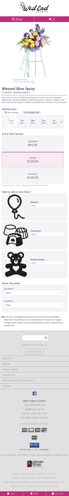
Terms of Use (52, 486)
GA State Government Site (44, 478)
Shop (17, 19)
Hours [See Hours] (57, 493)
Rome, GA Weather (21, 478)
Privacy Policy (17, 486)
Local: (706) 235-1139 (34, 413)
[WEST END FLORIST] (34, 13)
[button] (34, 445)
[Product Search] (35, 337)
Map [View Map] (35, 493)
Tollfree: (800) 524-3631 (34, 417)
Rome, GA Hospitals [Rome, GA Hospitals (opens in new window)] (47, 474)
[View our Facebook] (34, 394)
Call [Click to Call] (11, 493)
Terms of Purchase (35, 486)
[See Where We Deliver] (34, 351)
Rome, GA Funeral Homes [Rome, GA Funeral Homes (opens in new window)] (24, 474)
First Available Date (31, 112)
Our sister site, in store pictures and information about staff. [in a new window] (34, 455)
